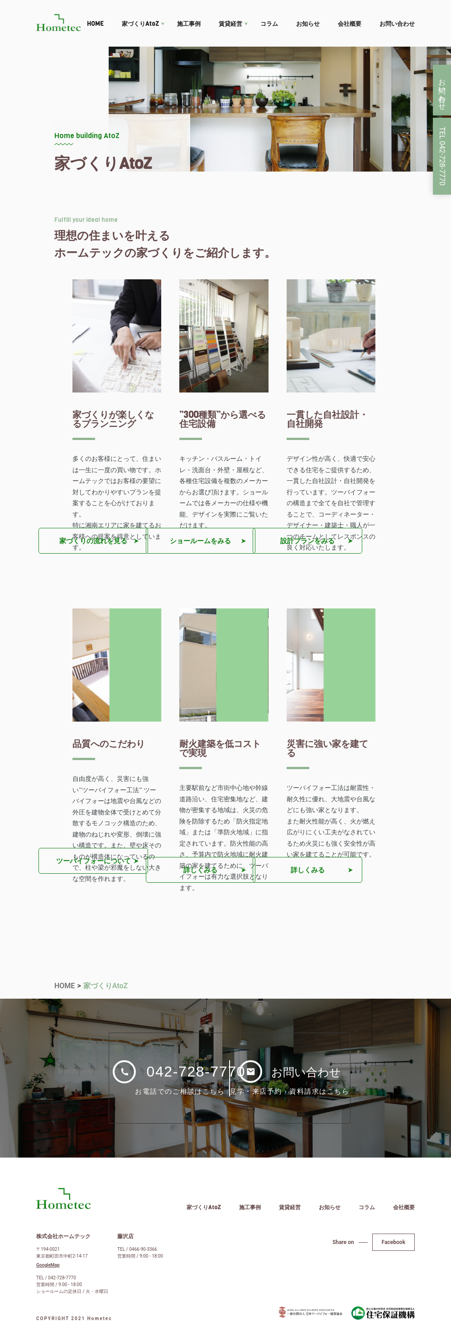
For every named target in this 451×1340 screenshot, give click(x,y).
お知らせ (308, 24)
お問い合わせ (397, 24)
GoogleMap (48, 1266)
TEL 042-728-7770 (442, 156)
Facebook (393, 1243)
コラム (269, 24)
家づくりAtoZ (140, 24)
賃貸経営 (230, 24)
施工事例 (189, 24)
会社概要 (349, 24)
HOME (95, 24)
